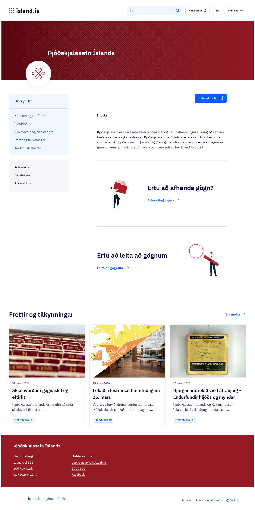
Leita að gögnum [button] (113, 268)
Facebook (78, 474)
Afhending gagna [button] (163, 200)
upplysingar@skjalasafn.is (89, 462)
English (234, 500)
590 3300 (79, 468)
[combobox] (154, 10)
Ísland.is (34, 498)
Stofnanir (186, 500)
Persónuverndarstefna (209, 500)
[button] (197, 10)
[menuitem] (39, 116)
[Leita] (177, 10)
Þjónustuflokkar (56, 498)
